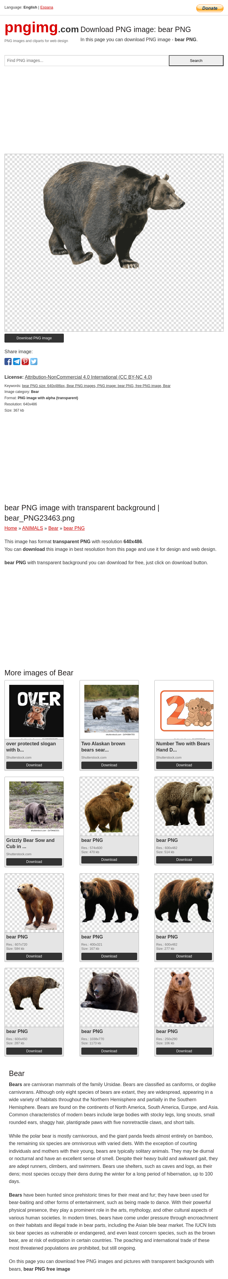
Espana (46, 7)
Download (34, 765)
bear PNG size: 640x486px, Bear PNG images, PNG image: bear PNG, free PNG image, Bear (96, 386)
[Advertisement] (114, 112)
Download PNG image (34, 338)
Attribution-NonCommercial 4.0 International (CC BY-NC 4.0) (88, 377)
